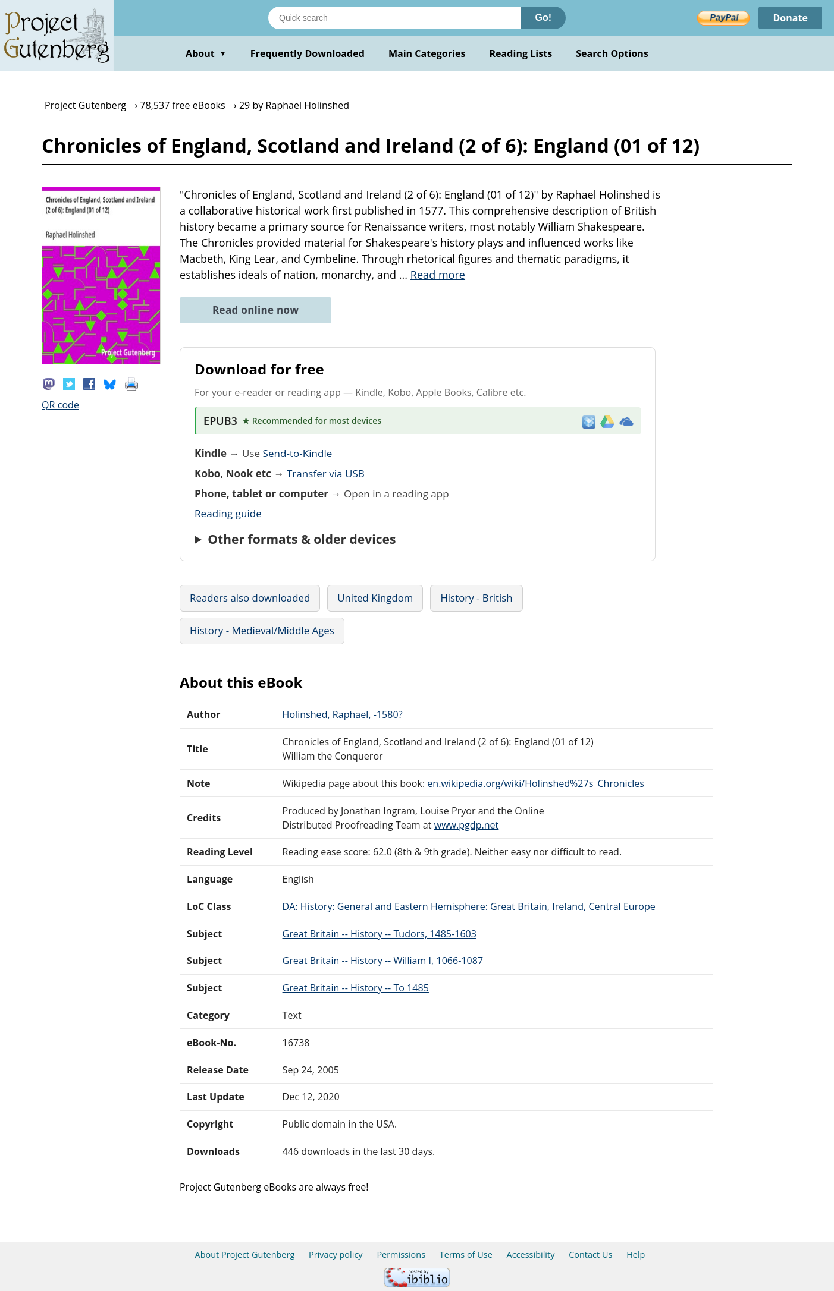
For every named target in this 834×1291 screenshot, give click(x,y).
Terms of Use (466, 1254)
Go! (543, 17)
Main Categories (427, 53)
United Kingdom (375, 597)
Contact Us (590, 1254)
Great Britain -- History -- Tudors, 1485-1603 (379, 933)
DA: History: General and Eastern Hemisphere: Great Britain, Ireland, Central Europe (469, 906)
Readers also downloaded (250, 597)
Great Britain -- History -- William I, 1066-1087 (383, 960)
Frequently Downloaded (307, 53)
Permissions (401, 1254)
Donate (790, 17)
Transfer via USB (326, 473)
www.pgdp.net (466, 825)
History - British (476, 597)
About (206, 53)
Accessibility (531, 1254)
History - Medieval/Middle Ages (262, 630)
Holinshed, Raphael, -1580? (343, 714)
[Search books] (394, 18)
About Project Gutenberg (245, 1254)
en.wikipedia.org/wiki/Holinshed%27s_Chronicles (535, 783)
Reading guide (228, 513)
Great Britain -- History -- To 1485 (356, 987)
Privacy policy (336, 1254)
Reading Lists (521, 53)
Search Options (612, 53)
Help (635, 1254)
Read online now (255, 310)
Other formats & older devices (302, 539)
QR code (60, 404)
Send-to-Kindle (298, 453)
